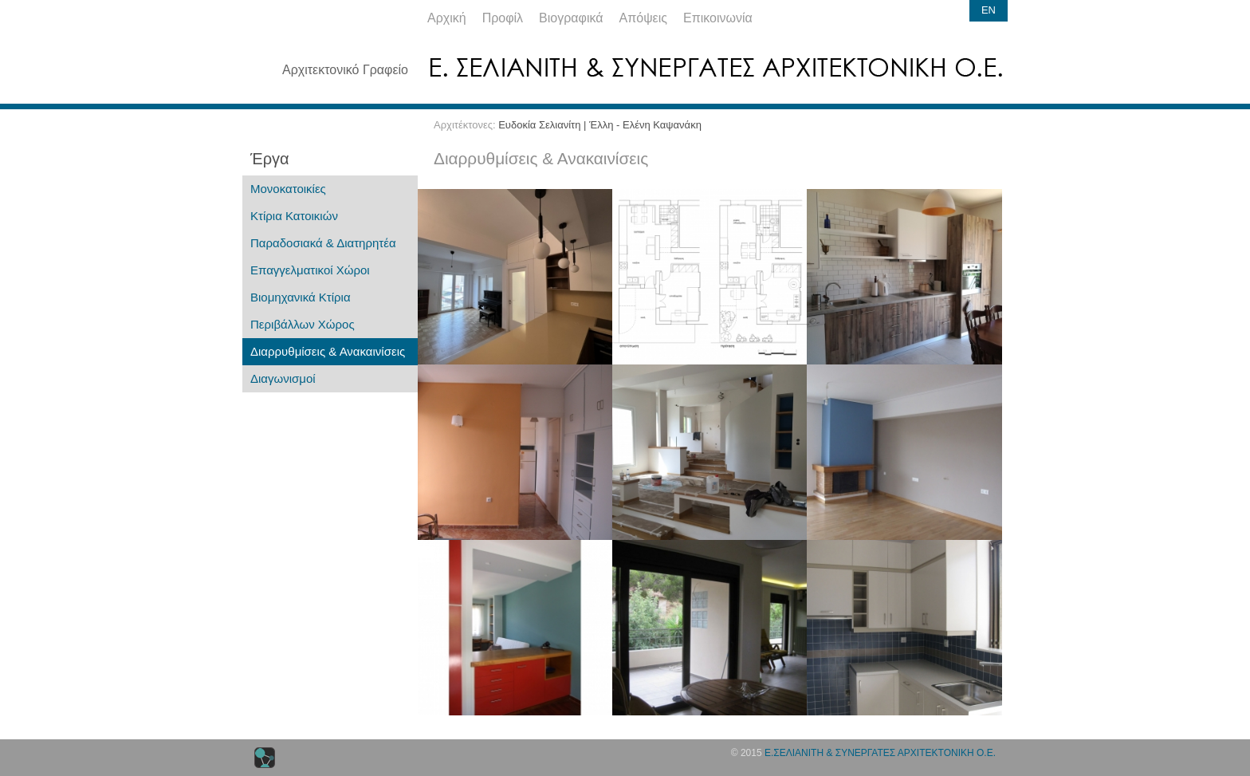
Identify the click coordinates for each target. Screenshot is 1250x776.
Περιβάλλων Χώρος (302, 324)
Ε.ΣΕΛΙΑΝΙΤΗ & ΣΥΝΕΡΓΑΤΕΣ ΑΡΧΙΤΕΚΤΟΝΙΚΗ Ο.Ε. (880, 752)
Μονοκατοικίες (288, 188)
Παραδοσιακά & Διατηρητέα (323, 243)
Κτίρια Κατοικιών (294, 216)
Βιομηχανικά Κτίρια (300, 297)
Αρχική (446, 18)
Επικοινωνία (718, 18)
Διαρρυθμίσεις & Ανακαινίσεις (327, 351)
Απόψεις (643, 18)
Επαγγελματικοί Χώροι (310, 270)
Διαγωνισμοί (283, 378)
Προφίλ (502, 18)
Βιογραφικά (571, 18)
